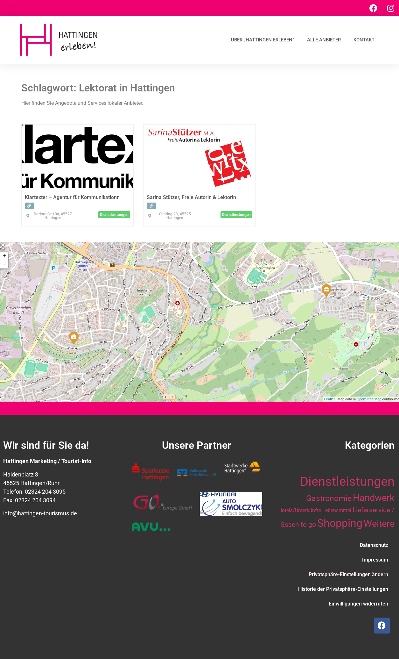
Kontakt (364, 40)
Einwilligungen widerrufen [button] (358, 604)
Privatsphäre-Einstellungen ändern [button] (348, 574)
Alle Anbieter (324, 40)
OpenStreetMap (369, 399)
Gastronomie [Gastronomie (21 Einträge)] (329, 498)
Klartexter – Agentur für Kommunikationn (72, 197)
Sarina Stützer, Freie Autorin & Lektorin (191, 197)
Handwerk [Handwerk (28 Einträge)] (374, 497)
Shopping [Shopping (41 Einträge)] (339, 523)
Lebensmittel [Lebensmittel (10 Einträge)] (336, 510)
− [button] (4, 264)
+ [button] (4, 256)
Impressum (375, 560)
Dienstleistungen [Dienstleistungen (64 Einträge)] (347, 481)
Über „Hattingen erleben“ (262, 40)
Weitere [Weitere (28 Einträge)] (379, 523)
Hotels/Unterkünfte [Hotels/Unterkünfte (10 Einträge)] (299, 510)
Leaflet (329, 399)
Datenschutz (374, 545)
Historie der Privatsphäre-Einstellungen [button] (343, 589)
